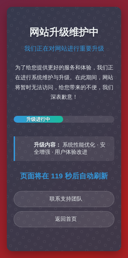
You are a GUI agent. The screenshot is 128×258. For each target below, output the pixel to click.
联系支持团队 (65, 199)
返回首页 (66, 219)
